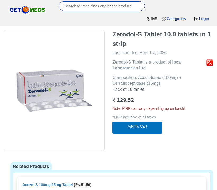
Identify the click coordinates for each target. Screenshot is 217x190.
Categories (174, 19)
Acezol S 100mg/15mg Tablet (47, 185)
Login (201, 19)
